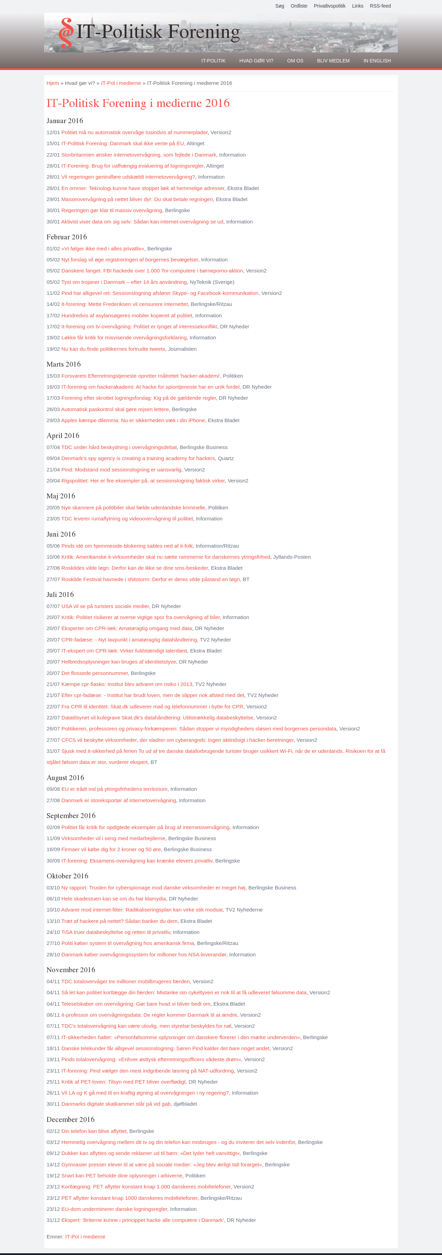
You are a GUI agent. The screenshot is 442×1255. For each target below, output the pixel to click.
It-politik (213, 60)
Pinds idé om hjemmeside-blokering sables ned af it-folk (127, 546)
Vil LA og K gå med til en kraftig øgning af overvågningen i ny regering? (145, 1093)
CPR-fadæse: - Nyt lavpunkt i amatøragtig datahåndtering (129, 640)
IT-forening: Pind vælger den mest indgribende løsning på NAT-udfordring (147, 1071)
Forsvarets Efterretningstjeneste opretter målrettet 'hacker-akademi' (140, 376)
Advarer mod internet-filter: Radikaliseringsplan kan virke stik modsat (142, 910)
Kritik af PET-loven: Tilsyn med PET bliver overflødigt (123, 1082)
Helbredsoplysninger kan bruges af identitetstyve (118, 662)
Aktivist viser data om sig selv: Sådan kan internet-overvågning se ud (142, 222)
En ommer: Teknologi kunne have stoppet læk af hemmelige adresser (142, 188)
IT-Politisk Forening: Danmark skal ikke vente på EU (122, 143)
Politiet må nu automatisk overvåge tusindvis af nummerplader (134, 132)
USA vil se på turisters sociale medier (105, 606)
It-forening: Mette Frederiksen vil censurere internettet (124, 304)
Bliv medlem (333, 60)
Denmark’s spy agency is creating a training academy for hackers (138, 458)
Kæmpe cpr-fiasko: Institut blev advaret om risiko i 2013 (126, 684)
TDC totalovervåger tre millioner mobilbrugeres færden (125, 981)
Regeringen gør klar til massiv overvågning (111, 210)
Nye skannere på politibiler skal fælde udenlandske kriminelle (133, 507)
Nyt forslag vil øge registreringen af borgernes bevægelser (129, 259)
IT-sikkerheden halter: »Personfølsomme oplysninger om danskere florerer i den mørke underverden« (180, 1037)
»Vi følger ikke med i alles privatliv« (102, 248)
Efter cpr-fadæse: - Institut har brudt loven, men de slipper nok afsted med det (152, 695)
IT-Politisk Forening (158, 30)
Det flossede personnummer (94, 673)
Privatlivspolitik (330, 6)
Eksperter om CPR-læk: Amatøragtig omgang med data (126, 628)
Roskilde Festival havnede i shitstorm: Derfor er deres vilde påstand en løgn (150, 579)
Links (358, 6)
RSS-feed (380, 6)
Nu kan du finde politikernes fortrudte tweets (113, 349)
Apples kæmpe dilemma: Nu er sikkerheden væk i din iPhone (133, 420)
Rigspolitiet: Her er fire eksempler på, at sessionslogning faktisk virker (143, 481)
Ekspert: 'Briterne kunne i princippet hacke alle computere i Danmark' (142, 1220)
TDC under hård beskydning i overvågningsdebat (119, 447)
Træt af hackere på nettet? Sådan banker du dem (119, 921)
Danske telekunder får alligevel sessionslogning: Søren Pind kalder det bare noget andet (165, 1048)
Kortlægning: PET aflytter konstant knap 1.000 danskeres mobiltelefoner (146, 1186)
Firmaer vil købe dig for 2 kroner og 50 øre (111, 849)
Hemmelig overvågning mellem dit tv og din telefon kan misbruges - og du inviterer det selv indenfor (178, 1142)
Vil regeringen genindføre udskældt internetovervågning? (128, 177)
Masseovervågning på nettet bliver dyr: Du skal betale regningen (137, 199)
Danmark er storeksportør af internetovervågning (118, 800)
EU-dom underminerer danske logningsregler (114, 1209)
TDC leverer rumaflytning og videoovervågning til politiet (127, 518)
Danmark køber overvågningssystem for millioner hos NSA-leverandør (143, 954)
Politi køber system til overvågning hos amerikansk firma (127, 943)
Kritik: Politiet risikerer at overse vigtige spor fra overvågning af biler (140, 617)
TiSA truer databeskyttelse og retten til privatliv (115, 932)
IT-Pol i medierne (121, 83)
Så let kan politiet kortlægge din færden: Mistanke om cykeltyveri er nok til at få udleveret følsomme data (184, 992)
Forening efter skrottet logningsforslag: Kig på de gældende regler (138, 398)
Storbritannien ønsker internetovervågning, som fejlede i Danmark (138, 155)
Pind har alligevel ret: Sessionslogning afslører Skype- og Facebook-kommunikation (160, 293)
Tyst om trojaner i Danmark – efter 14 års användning (124, 282)
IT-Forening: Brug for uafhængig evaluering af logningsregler (132, 166)
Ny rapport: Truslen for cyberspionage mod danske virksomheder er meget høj (153, 887)
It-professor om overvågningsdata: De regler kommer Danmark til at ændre (149, 1015)
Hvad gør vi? (256, 60)
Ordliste (299, 6)
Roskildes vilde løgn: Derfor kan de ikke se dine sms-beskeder (134, 568)
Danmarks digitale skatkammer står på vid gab (116, 1104)
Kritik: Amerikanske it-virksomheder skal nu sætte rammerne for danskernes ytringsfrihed (165, 557)
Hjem (53, 83)
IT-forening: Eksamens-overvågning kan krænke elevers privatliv (136, 861)
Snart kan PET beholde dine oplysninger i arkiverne (122, 1175)
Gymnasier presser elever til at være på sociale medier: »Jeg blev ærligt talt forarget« (161, 1164)
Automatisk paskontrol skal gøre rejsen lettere (115, 409)
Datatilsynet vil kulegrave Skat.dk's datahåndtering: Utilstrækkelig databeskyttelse (157, 717)
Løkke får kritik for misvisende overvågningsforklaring (124, 337)
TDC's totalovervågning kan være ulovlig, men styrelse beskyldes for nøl (146, 1026)
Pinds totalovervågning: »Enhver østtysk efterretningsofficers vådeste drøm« (151, 1059)
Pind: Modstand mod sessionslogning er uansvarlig (121, 469)
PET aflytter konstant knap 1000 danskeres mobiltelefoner (129, 1198)
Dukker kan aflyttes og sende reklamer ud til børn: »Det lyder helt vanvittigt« (150, 1153)
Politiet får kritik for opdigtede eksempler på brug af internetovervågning (145, 827)
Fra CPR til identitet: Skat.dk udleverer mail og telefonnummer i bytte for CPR (152, 706)
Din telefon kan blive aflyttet (93, 1131)
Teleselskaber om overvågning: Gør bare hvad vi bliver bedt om (136, 1004)
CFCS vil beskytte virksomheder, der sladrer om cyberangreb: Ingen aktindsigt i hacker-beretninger (177, 740)
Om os (295, 60)
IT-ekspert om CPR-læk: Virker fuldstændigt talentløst (124, 651)
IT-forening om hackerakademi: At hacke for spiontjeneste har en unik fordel (150, 387)
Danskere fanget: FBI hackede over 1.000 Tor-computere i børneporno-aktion (152, 270)
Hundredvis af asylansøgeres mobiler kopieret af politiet (126, 315)
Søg (279, 6)
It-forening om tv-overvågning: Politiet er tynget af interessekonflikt (139, 326)
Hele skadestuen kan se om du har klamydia (113, 899)
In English (377, 60)
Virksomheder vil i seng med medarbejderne (113, 838)
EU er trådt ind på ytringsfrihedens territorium (114, 789)
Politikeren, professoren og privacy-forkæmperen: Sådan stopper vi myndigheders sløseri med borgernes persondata (198, 728)
